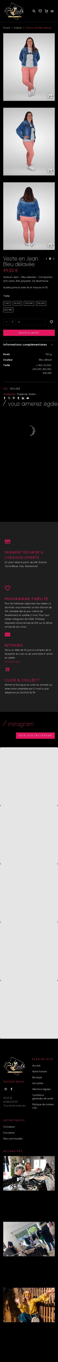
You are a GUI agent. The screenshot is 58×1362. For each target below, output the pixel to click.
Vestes (32, 394)
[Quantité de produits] (13, 322)
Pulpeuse (18, 27)
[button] (34, 11)
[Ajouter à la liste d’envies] (52, 322)
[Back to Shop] (50, 258)
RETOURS (14, 645)
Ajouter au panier (29, 332)
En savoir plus (12, 661)
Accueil (6, 27)
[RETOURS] (7, 634)
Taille (6, 295)
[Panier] (46, 11)
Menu (52, 11)
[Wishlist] (40, 11)
